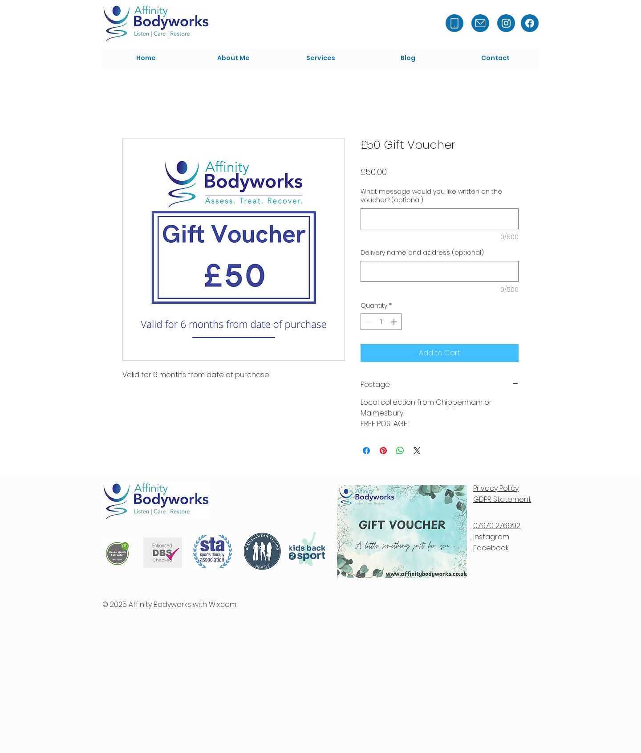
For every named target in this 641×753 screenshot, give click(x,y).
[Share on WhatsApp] (400, 450)
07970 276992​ (496, 526)
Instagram (491, 537)
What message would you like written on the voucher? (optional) (431, 196)
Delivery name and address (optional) (422, 252)
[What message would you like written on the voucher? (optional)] (439, 218)
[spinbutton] (381, 322)
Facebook (491, 548)
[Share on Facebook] (366, 450)
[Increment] (394, 322)
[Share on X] (417, 450)
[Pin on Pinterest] (383, 450)
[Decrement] (367, 322)
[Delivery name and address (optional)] (439, 271)
